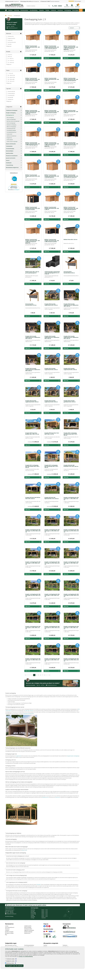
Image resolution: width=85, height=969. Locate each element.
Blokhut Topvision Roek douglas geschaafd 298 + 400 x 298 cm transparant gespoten (52, 144)
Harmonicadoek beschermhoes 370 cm (30, 304)
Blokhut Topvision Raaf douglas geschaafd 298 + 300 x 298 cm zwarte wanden (52, 240)
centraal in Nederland (49, 1)
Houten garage (10, 139)
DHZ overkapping (10, 117)
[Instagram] (47, 926)
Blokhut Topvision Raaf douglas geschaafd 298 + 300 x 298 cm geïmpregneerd (71, 208)
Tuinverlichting (9, 165)
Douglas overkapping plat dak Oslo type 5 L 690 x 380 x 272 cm (52, 595)
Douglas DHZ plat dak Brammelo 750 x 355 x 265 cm (71, 466)
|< (25, 675)
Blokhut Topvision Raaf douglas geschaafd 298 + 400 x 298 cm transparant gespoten (71, 47)
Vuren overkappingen (11, 123)
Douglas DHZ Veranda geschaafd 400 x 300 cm (69, 401)
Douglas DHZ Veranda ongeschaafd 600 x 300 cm (31, 401)
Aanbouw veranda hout (11, 136)
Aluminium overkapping (11, 124)
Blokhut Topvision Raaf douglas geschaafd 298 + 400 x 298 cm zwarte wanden (32, 79)
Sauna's (7, 160)
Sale (81, 10)
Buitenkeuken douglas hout (12, 167)
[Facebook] (44, 926)
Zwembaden (8, 162)
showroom (57, 797)
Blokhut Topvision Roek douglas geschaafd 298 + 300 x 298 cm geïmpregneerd (71, 79)
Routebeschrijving (9, 916)
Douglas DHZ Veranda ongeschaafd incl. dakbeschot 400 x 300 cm (71, 305)
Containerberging (10, 148)
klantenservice (46, 797)
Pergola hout (9, 137)
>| (49, 675)
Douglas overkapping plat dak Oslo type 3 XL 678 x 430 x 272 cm (52, 563)
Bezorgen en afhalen (9, 933)
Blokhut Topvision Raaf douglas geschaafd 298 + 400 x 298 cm (32, 47)
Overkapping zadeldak (11, 130)
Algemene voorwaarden (29, 930)
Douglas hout (18, 755)
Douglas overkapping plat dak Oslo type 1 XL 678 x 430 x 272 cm (32, 531)
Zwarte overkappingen (11, 119)
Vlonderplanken (24, 10)
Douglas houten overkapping (73, 755)
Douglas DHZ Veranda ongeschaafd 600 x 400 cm (51, 401)
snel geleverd (12, 1)
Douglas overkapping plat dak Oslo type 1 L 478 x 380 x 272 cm (71, 498)
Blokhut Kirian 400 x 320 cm (70, 239)
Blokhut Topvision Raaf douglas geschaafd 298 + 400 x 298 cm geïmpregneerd (52, 47)
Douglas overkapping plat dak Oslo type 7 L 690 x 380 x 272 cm (71, 627)
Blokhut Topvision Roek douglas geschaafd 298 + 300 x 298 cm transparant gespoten (32, 112)
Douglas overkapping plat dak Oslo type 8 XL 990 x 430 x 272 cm (71, 660)
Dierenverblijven (9, 151)
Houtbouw (60, 10)
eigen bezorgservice (29, 1)
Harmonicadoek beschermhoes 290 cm (69, 272)
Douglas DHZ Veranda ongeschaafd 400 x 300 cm (51, 304)
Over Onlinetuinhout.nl (9, 927)
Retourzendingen (27, 927)
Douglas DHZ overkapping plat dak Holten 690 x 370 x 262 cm (70, 434)
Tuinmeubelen (9, 146)
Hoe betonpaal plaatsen (29, 945)
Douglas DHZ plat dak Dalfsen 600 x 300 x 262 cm (32, 498)
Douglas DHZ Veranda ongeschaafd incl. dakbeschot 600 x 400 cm (32, 369)
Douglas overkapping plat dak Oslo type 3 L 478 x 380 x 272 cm (32, 563)
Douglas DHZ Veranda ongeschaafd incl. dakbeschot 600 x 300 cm (71, 337)
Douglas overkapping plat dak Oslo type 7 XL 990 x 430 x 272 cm (32, 660)
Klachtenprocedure (28, 928)
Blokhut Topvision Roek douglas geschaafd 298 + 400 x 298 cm (71, 111)
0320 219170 (24, 850)
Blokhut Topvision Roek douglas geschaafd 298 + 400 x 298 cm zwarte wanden (71, 144)
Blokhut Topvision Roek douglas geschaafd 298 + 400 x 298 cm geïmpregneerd (32, 144)
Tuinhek (47, 10)
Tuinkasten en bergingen (11, 110)
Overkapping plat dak (11, 128)
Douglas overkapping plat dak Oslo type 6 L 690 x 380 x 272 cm (32, 627)
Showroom (7, 928)
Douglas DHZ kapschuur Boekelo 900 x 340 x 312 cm (32, 433)
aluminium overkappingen (28, 713)
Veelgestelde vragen (10, 943)
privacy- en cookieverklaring (26, 956)
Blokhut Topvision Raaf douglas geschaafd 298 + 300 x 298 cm (52, 208)
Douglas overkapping (11, 112)
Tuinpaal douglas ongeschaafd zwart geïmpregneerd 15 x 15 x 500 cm (52, 273)
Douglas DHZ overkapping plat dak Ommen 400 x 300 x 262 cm (32, 466)
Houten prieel (9, 134)
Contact (6, 926)
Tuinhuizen (53, 10)
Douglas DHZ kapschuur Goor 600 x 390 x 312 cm (52, 433)
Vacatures (7, 930)
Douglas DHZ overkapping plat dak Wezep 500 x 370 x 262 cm (51, 466)
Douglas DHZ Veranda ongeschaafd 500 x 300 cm (51, 369)
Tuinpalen (41, 10)
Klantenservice (9, 924)
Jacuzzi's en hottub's (10, 158)
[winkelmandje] (77, 7)
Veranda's (39, 884)
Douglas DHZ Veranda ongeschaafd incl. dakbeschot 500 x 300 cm (32, 337)
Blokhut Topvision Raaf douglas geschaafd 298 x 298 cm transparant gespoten (71, 176)
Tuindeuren (65, 945)
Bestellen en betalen (9, 931)
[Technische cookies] (5, 958)
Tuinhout (10, 10)
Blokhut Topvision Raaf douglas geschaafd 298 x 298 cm (32, 176)
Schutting (16, 10)
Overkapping (67, 10)
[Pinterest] (49, 926)
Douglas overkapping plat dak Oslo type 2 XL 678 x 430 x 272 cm (71, 531)
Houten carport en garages (12, 141)
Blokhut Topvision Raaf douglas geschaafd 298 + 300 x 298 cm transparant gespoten (32, 241)
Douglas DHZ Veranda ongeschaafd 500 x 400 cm (70, 369)
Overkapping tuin (10, 115)
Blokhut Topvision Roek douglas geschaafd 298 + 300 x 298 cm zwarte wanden (52, 111)
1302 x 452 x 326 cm (29, 710)
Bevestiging (75, 10)
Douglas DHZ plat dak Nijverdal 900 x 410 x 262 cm (52, 498)
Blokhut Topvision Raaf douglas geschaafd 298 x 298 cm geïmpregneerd (52, 176)
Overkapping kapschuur (11, 132)
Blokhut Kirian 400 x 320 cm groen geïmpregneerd (32, 272)
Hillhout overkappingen (11, 126)
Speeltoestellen (9, 153)
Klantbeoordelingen (28, 931)
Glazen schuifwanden (11, 143)
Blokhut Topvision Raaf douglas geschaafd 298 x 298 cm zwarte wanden (32, 208)
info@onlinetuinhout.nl (12, 28)
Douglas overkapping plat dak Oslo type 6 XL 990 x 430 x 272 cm (52, 627)
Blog (6, 934)
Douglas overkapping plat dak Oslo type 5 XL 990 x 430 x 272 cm (71, 595)
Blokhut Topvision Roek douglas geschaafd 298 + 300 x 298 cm (52, 79)
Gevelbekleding (33, 10)
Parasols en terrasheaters (12, 155)
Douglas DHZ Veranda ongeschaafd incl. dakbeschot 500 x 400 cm (52, 337)
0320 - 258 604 (11, 26)
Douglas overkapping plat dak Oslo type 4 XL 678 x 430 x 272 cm (32, 595)
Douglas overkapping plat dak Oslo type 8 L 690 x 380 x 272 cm (52, 660)
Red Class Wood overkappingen (13, 121)
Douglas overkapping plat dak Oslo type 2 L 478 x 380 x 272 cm (52, 531)
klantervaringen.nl (16, 189)
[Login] (71, 6)
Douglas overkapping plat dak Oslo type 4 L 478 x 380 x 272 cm (71, 563)
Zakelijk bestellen (27, 926)
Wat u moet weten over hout (10, 945)
